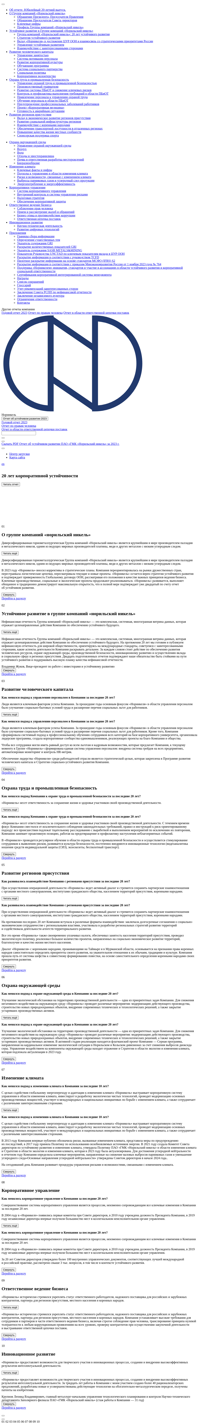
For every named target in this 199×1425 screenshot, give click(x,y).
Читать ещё (10, 553)
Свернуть (8, 594)
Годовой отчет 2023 (14, 312)
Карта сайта (17, 457)
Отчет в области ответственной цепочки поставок (96, 312)
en (3, 464)
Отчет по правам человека (45, 312)
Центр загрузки (19, 454)
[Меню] (3, 4)
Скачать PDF (60, 443)
